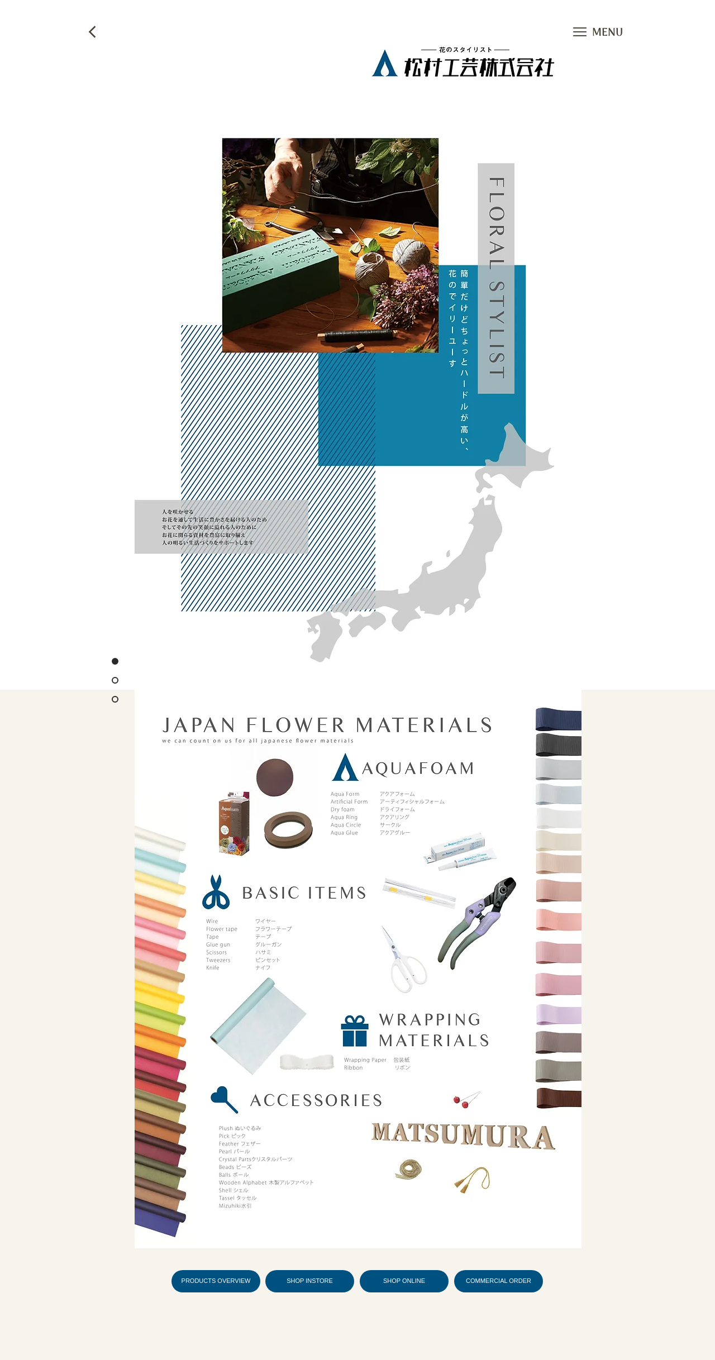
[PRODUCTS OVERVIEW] (215, 1281)
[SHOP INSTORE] (309, 1281)
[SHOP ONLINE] (404, 1281)
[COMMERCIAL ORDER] (498, 1281)
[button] (580, 32)
